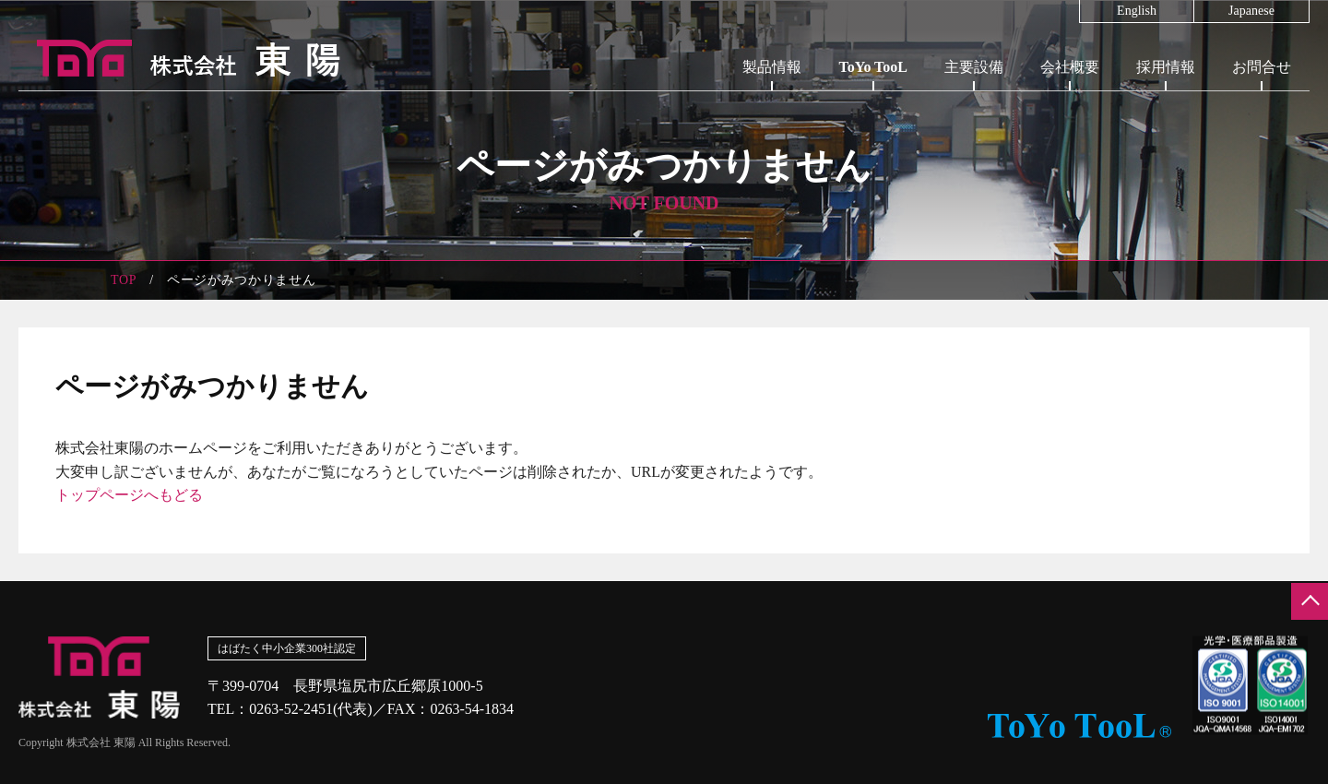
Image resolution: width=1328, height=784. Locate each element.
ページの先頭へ (1309, 601)
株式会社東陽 (179, 58)
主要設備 (973, 67)
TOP (123, 280)
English (1136, 11)
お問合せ (1261, 67)
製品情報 (771, 67)
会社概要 (1069, 67)
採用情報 (1165, 67)
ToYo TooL (872, 67)
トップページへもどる (129, 495)
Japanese (1251, 11)
